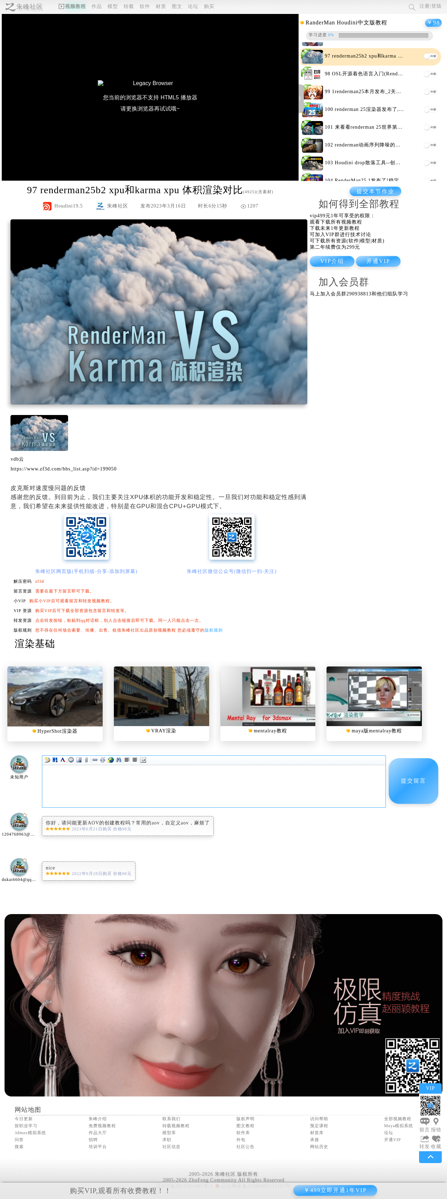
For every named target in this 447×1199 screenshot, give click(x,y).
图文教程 (245, 1125)
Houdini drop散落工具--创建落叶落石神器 (383, 162)
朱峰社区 (29, 6)
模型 (113, 6)
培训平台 (98, 1146)
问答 (19, 1139)
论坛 (193, 6)
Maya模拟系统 (398, 1125)
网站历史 (319, 1146)
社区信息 (171, 1146)
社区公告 (245, 1146)
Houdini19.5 (68, 206)
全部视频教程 (397, 1118)
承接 (314, 1139)
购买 (209, 6)
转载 (129, 6)
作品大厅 (98, 1132)
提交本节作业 (375, 191)
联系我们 (171, 1118)
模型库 (169, 1132)
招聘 (93, 1139)
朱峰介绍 (98, 1118)
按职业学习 (26, 1125)
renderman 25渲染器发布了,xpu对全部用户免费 (389, 109)
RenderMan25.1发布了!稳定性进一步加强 (383, 180)
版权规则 (214, 630)
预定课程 (319, 1125)
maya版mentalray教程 (377, 730)
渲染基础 (35, 643)
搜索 (19, 1146)
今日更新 (24, 1118)
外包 (241, 1139)
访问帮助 (319, 1118)
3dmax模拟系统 (30, 1132)
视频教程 (72, 6)
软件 (145, 6)
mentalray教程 (270, 730)
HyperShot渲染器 (57, 731)
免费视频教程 (102, 1125)
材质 (161, 6)
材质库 (317, 1132)
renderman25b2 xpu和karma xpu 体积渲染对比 (385, 56)
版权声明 (245, 1118)
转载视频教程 (176, 1125)
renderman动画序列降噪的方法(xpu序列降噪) (387, 145)
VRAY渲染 (163, 730)
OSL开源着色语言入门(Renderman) (373, 73)
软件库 (243, 1132)
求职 (166, 1139)
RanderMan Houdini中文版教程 (346, 22)
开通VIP (392, 1139)
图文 (177, 6)
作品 (96, 6)
